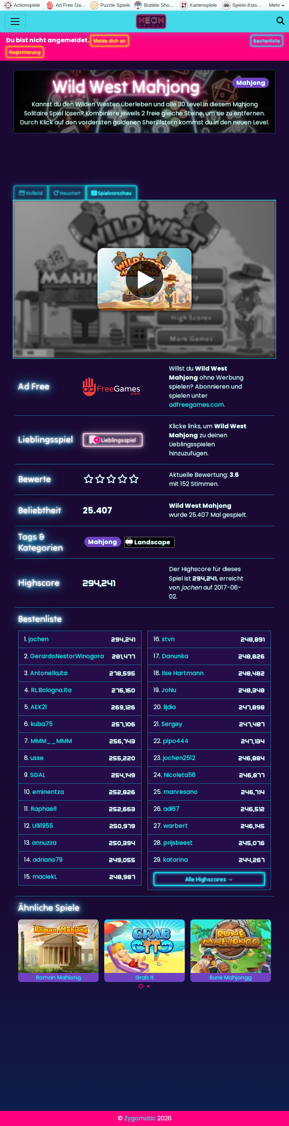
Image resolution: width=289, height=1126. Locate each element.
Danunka (175, 656)
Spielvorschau (111, 193)
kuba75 (41, 724)
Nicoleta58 (180, 775)
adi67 (171, 808)
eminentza (48, 791)
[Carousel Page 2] (148, 986)
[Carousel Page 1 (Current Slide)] (140, 986)
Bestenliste (267, 40)
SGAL (37, 775)
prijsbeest (178, 842)
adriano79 (47, 859)
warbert (175, 825)
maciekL (44, 876)
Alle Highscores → (209, 879)
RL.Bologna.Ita (51, 690)
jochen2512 (179, 758)
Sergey (171, 724)
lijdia (169, 707)
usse (37, 758)
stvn (168, 639)
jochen (39, 639)
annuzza (44, 842)
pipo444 (176, 741)
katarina (175, 859)
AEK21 (38, 707)
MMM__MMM (51, 741)
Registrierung (25, 52)
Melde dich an (109, 40)
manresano (180, 791)
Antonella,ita (48, 673)
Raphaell (43, 808)
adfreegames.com (196, 404)
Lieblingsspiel (113, 440)
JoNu (168, 690)
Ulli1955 (42, 825)
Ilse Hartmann (183, 673)
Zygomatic (140, 1118)
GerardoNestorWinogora (67, 656)
